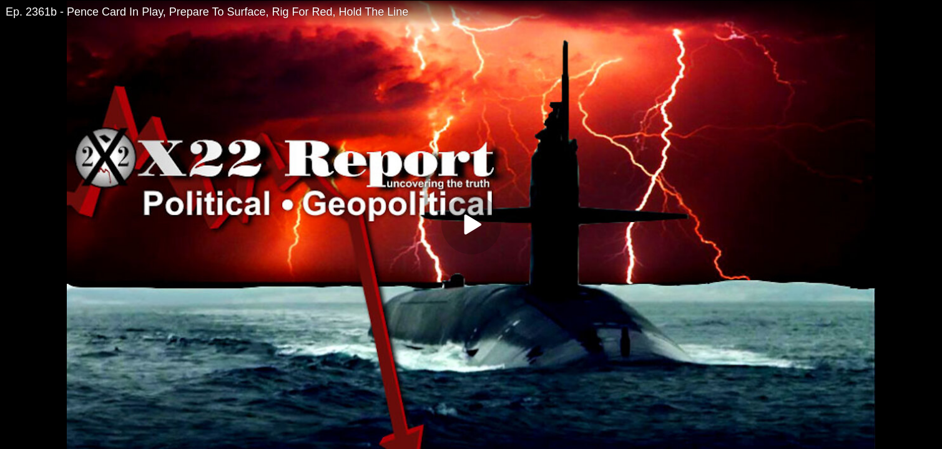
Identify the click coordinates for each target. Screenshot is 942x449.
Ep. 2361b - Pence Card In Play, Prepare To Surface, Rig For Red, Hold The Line (207, 12)
